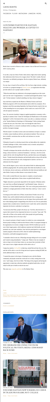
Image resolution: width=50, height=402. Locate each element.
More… (39, 13)
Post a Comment (8, 306)
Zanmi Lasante (26, 87)
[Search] (46, 3)
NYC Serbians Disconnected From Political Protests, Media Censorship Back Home (23, 347)
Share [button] (4, 290)
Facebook (7, 13)
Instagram (22, 13)
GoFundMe (17, 248)
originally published (16, 269)
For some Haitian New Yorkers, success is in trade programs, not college (24, 391)
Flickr (14, 13)
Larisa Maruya (10, 7)
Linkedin (31, 13)
